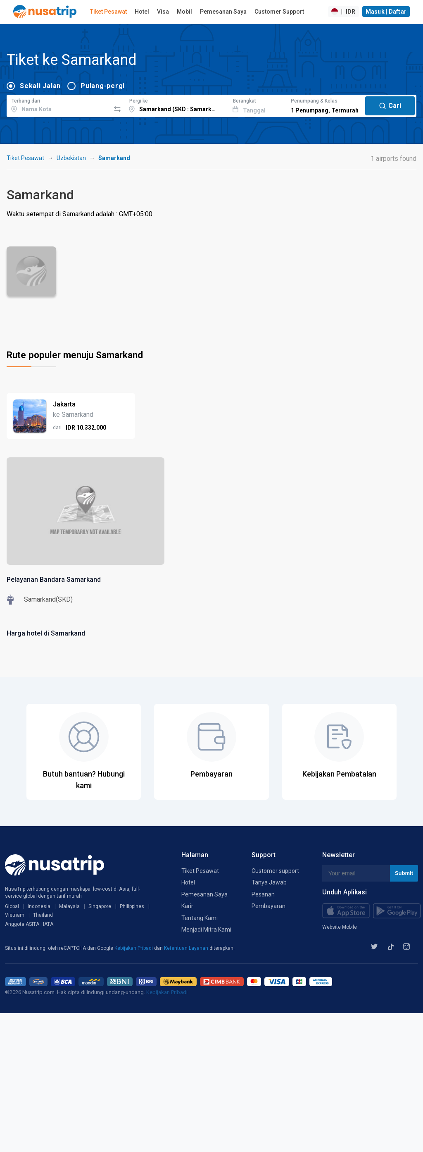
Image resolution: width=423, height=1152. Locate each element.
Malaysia (69, 906)
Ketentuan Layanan (186, 948)
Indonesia (39, 906)
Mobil (184, 11)
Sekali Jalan (40, 86)
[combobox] (58, 105)
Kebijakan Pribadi (134, 948)
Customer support (275, 871)
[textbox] (58, 105)
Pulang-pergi (103, 86)
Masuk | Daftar (386, 11)
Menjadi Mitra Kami (206, 929)
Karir (187, 906)
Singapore (99, 906)
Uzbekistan (71, 158)
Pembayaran (268, 906)
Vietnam (14, 915)
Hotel (142, 11)
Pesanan (263, 894)
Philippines (132, 906)
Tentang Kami (199, 918)
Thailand (43, 915)
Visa (163, 11)
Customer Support (279, 11)
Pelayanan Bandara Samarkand (54, 579)
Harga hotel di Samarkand (46, 633)
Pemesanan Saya (223, 11)
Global (12, 906)
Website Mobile (339, 927)
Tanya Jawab (269, 882)
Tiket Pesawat (108, 11)
